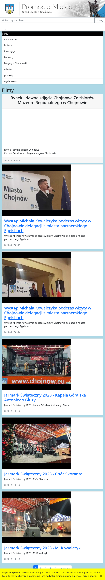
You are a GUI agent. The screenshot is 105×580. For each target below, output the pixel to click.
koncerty (9, 57)
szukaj (99, 20)
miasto (8, 69)
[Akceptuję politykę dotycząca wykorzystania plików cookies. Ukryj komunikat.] (101, 576)
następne (65, 568)
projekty (8, 75)
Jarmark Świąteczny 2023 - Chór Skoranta (43, 474)
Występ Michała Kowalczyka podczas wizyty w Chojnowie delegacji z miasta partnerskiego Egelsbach (47, 225)
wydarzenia (10, 81)
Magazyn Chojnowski (15, 63)
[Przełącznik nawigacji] (9, 27)
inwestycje (9, 51)
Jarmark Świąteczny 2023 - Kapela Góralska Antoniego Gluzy (45, 397)
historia (8, 45)
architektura (10, 39)
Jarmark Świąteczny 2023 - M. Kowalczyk (42, 548)
